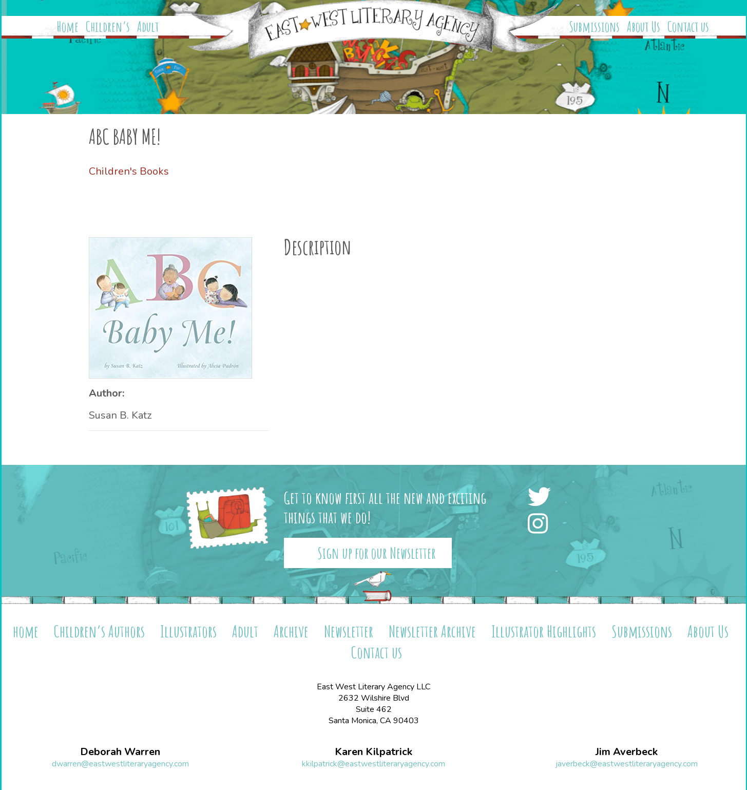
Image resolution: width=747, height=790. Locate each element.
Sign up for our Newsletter (376, 552)
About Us (643, 26)
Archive (291, 631)
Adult (148, 26)
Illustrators (188, 631)
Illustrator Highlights (543, 631)
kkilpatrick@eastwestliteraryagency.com (373, 763)
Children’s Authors (99, 631)
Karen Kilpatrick (373, 752)
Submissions (594, 26)
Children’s (108, 26)
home (26, 631)
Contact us (688, 26)
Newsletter (348, 631)
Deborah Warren (120, 752)
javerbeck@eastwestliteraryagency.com (627, 763)
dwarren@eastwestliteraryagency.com (120, 763)
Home (68, 26)
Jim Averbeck (627, 752)
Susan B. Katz (120, 415)
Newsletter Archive (432, 631)
